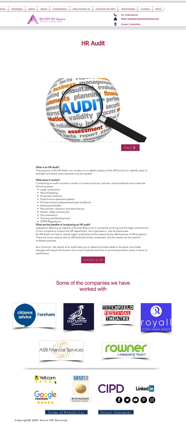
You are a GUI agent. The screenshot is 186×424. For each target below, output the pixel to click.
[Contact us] (93, 260)
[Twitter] (127, 400)
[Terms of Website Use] (66, 412)
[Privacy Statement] (116, 412)
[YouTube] (135, 400)
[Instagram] (152, 400)
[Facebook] (119, 400)
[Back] (130, 147)
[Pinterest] (143, 400)
